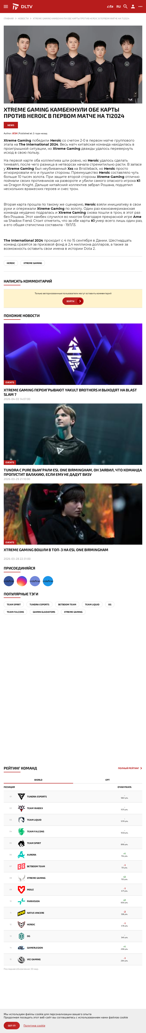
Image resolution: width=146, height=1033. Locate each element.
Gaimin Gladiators (44, 611)
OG (109, 604)
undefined (9, 581)
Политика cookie (34, 1025)
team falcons (15, 611)
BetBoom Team (67, 604)
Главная (9, 18)
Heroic (11, 263)
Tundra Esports (39, 604)
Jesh (14, 133)
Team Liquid (92, 604)
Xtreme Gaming (33, 263)
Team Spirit (14, 604)
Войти (70, 301)
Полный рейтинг (128, 768)
